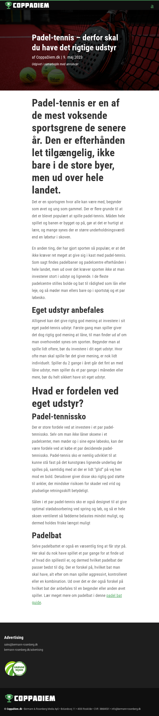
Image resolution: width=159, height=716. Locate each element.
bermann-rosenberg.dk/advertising (23, 649)
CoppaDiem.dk (48, 57)
